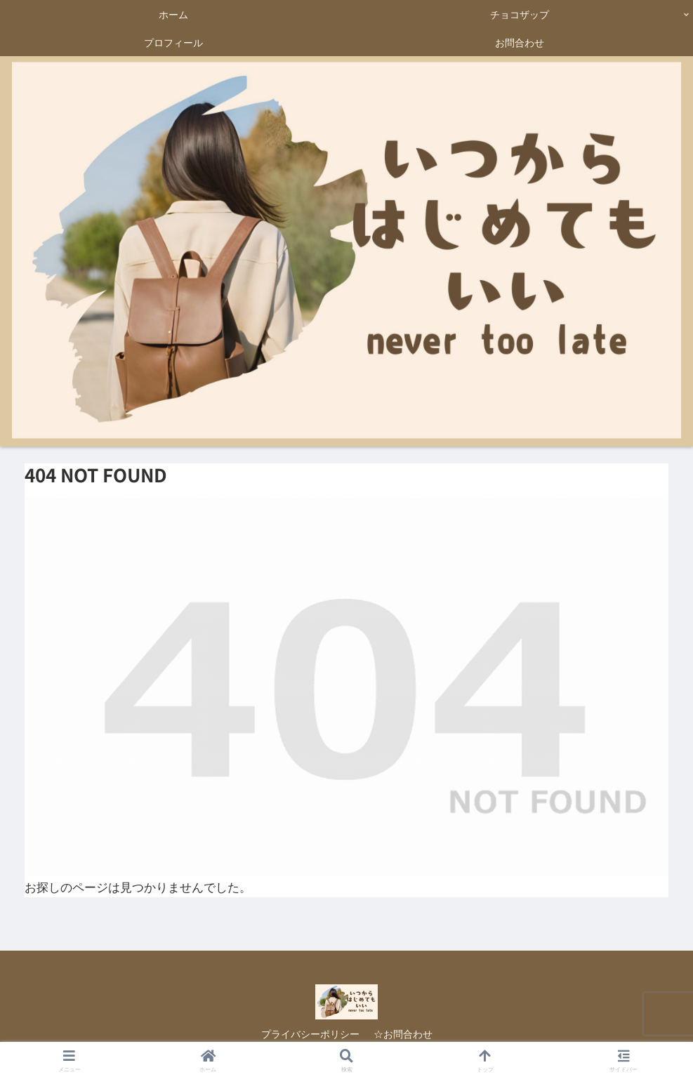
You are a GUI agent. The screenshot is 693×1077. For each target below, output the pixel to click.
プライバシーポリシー (310, 1033)
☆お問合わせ (403, 1033)
